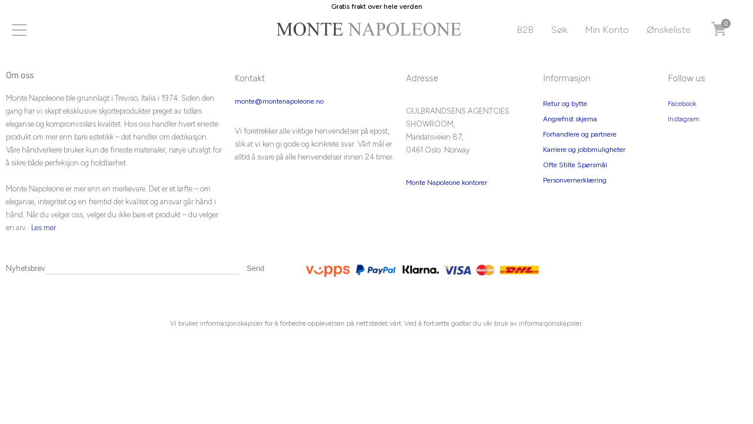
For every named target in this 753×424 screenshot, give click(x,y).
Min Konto (607, 29)
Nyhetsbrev (25, 268)
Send (255, 268)
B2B (525, 29)
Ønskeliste (669, 29)
